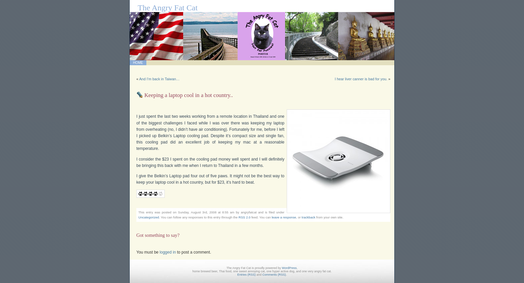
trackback (308, 217)
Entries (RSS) (246, 274)
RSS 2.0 (245, 217)
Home (138, 63)
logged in (168, 252)
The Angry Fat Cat (168, 7)
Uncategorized (148, 217)
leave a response (284, 217)
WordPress (289, 268)
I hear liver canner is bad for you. (361, 79)
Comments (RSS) (274, 274)
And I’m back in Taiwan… (159, 79)
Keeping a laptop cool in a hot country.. (188, 95)
